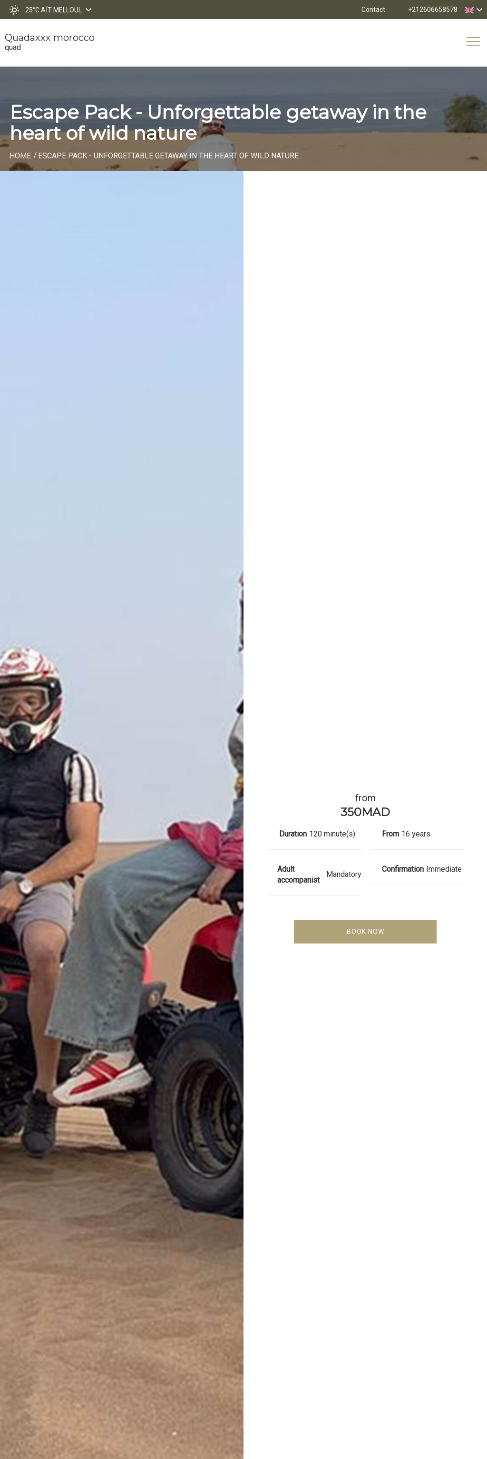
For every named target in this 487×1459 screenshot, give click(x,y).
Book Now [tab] (365, 931)
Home (20, 155)
